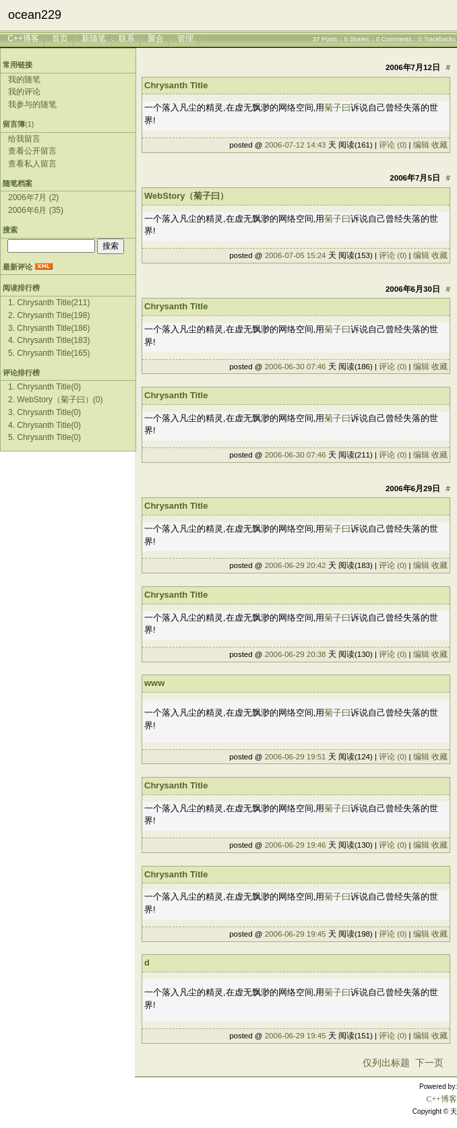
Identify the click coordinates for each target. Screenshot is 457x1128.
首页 (60, 38)
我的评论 (24, 91)
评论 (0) (392, 145)
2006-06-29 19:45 (295, 934)
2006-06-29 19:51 (295, 757)
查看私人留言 (32, 163)
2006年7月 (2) (33, 197)
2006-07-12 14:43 (295, 145)
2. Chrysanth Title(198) (49, 315)
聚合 (156, 38)
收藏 (439, 145)
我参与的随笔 (32, 104)
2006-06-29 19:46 (295, 845)
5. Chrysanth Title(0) (44, 437)
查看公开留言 (32, 151)
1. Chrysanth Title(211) (49, 302)
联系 (127, 38)
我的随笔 (24, 79)
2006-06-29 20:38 (295, 654)
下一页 (429, 1062)
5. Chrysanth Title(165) (49, 353)
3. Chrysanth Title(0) (44, 412)
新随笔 (94, 38)
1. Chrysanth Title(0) (44, 386)
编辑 (421, 145)
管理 (185, 38)
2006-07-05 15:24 (295, 255)
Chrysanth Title (176, 85)
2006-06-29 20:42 (295, 565)
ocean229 (34, 15)
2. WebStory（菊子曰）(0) (55, 399)
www (154, 683)
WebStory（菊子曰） (186, 196)
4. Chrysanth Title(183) (49, 340)
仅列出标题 (386, 1062)
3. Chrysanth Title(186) (49, 328)
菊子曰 (337, 107)
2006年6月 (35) (35, 210)
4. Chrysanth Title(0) (44, 425)
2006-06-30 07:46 (295, 367)
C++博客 (23, 38)
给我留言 (24, 139)
